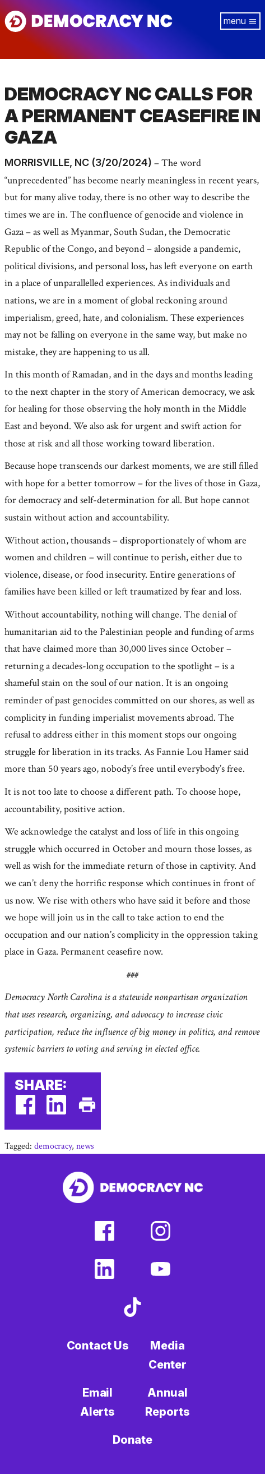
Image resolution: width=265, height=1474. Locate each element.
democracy (53, 1146)
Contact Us (98, 1345)
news (85, 1146)
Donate (132, 1440)
